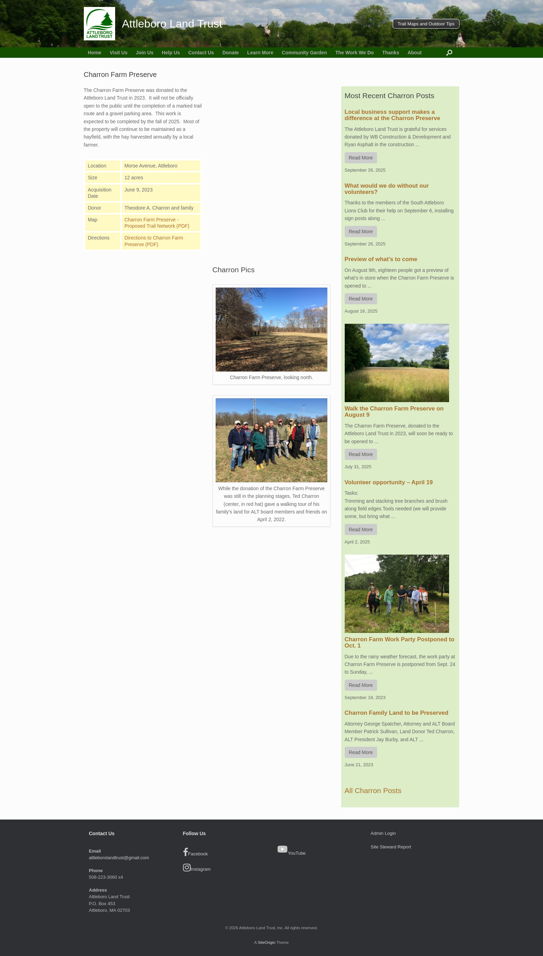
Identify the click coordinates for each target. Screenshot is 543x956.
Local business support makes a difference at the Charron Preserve (392, 115)
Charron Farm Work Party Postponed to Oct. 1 (400, 642)
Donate (230, 52)
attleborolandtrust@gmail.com (119, 857)
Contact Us (201, 52)
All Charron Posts (373, 790)
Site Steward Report (391, 846)
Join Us (145, 52)
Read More (361, 157)
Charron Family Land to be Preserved (396, 713)
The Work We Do (354, 52)
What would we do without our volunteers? (387, 188)
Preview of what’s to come (381, 259)
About (415, 52)
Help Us (171, 52)
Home (95, 52)
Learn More (260, 52)
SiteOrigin (267, 942)
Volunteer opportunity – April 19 (389, 482)
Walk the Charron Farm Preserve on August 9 (394, 411)
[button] (449, 52)
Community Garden (304, 52)
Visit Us (118, 52)
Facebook (195, 852)
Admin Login (383, 833)
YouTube (297, 853)
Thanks (390, 52)
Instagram (197, 867)
